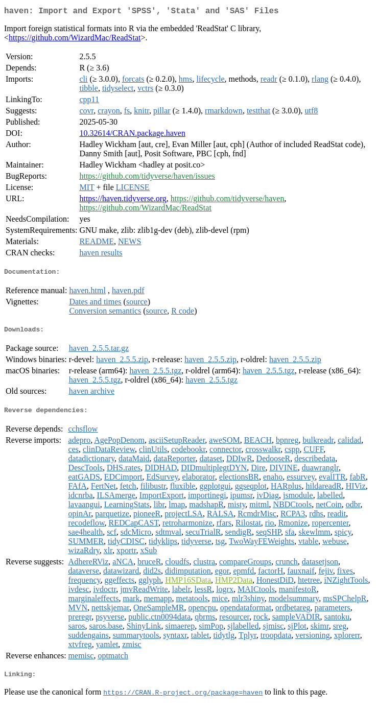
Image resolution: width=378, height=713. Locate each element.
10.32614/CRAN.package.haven (132, 135)
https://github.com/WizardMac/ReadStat (74, 39)
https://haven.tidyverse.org (122, 200)
